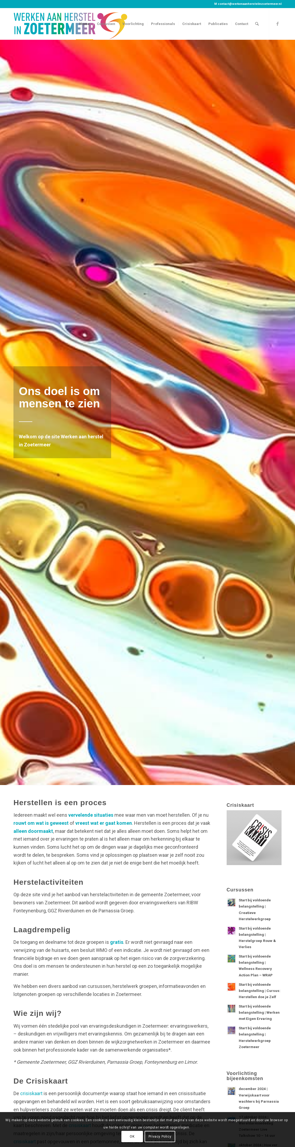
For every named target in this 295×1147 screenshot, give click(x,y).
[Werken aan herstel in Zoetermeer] (71, 24)
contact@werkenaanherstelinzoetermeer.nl (250, 4)
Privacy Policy (160, 1136)
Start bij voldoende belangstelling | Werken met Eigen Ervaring (259, 1012)
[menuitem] (84, 24)
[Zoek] (257, 24)
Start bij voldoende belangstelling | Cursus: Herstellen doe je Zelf (259, 990)
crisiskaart (31, 1093)
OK (132, 1136)
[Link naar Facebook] (277, 24)
